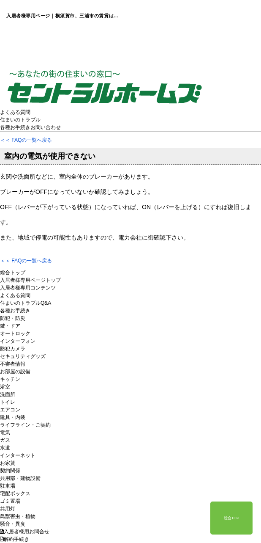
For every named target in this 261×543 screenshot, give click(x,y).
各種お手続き (15, 311)
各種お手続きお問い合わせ (30, 127)
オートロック (15, 333)
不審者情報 (12, 364)
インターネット (17, 455)
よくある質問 (15, 112)
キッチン (10, 379)
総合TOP (231, 518)
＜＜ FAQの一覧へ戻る (26, 140)
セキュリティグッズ (23, 356)
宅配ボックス (15, 493)
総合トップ (12, 273)
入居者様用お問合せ (24, 532)
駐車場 (7, 486)
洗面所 (7, 394)
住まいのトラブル (20, 120)
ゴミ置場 (10, 501)
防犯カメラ (12, 349)
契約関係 (10, 471)
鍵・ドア (10, 326)
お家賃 (7, 463)
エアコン (10, 410)
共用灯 (7, 509)
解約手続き (14, 539)
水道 (5, 448)
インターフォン (17, 341)
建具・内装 (12, 417)
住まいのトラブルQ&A (25, 303)
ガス (5, 440)
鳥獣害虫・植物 (17, 516)
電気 (5, 433)
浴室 (5, 387)
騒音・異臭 (12, 524)
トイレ (7, 402)
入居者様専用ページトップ (30, 280)
